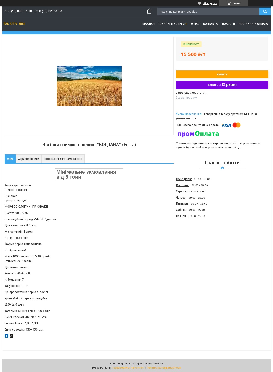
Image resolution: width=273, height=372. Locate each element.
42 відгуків (210, 3)
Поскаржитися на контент (128, 367)
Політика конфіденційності (164, 367)
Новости (228, 24)
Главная (148, 24)
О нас (195, 24)
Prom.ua (158, 363)
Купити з (222, 85)
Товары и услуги (171, 24)
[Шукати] (265, 11)
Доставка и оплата (253, 24)
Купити (222, 74)
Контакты (210, 24)
